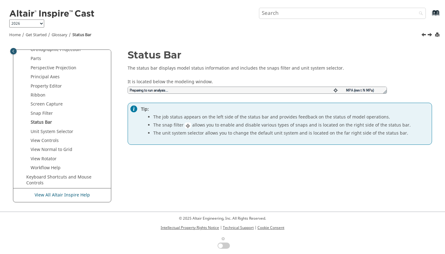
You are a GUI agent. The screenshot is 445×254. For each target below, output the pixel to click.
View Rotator (44, 159)
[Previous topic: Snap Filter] (424, 35)
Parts (36, 58)
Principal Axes (45, 77)
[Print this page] (437, 35)
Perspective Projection (53, 68)
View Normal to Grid (51, 149)
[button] (28, 50)
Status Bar (81, 35)
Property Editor (46, 86)
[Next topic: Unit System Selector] (430, 35)
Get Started (36, 35)
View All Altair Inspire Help (62, 195)
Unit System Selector (52, 131)
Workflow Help (46, 168)
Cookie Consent (270, 227)
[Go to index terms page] (429, 16)
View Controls (45, 140)
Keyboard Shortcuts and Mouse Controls (58, 180)
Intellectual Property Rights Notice (190, 227)
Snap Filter (42, 113)
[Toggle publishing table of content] (13, 51)
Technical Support (238, 227)
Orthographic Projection (56, 49)
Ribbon (38, 95)
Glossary (59, 35)
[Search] (419, 14)
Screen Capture (47, 104)
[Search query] (342, 13)
